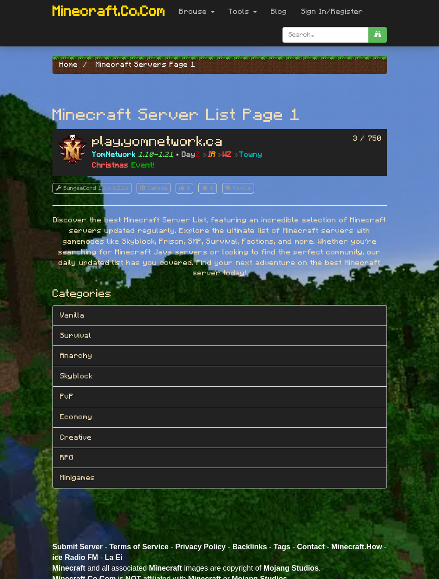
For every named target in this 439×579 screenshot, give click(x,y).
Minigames (77, 477)
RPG (67, 458)
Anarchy (76, 355)
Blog (279, 11)
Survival (76, 335)
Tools (243, 11)
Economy (76, 417)
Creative (76, 437)
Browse (197, 11)
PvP (67, 396)
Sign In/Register (332, 11)
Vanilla (72, 315)
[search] (377, 35)
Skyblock (76, 376)
